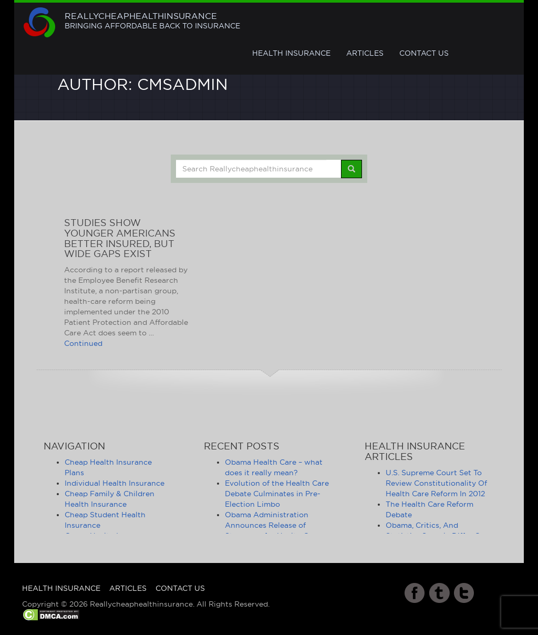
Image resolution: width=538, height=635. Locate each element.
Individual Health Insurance (114, 483)
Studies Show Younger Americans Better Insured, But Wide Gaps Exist (119, 238)
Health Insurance (291, 53)
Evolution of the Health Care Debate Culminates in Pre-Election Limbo (277, 493)
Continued (83, 343)
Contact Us (424, 53)
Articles (365, 53)
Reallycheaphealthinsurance (152, 21)
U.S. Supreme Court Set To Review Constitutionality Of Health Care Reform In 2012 (436, 483)
